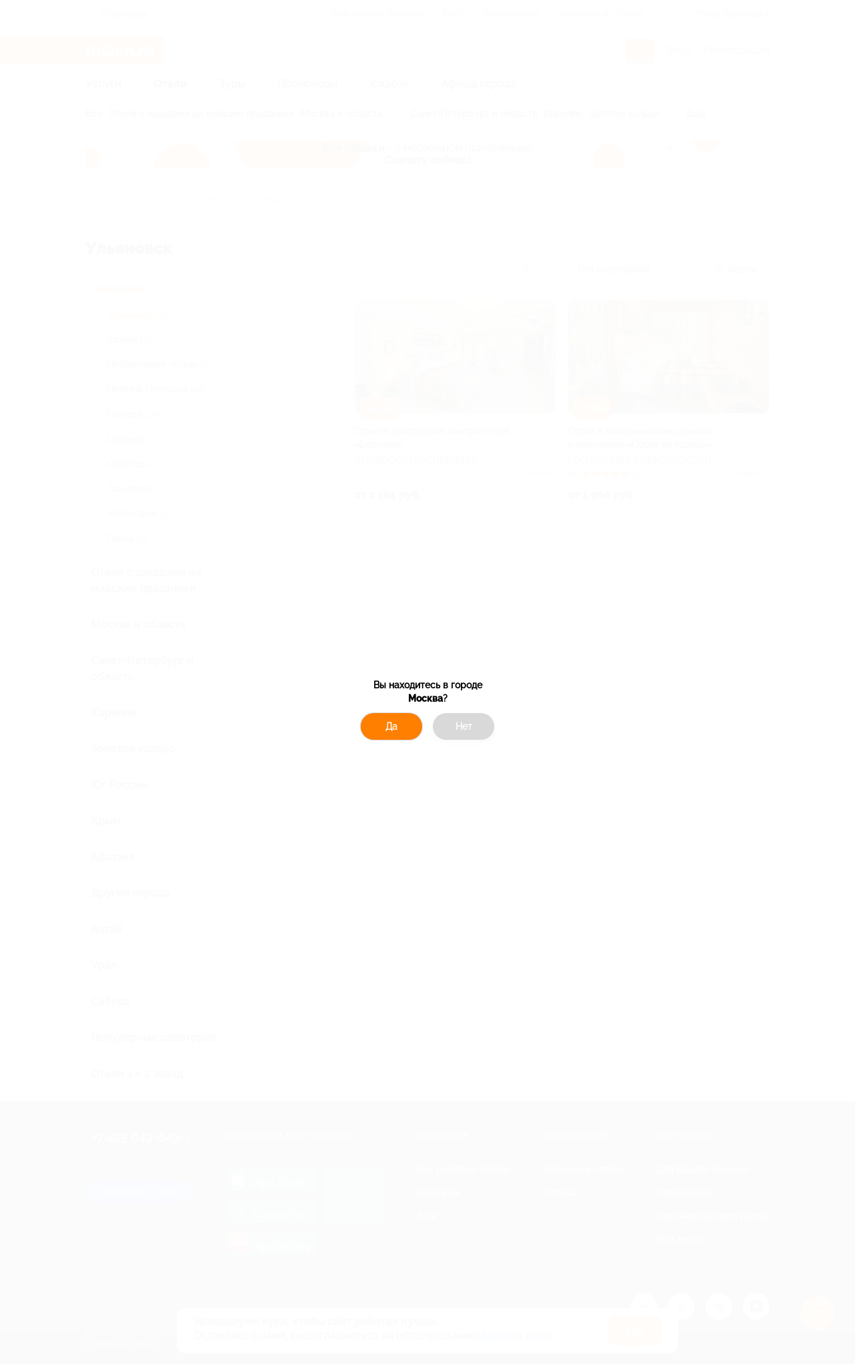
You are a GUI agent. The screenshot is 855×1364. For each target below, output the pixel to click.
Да (391, 726)
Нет (464, 726)
